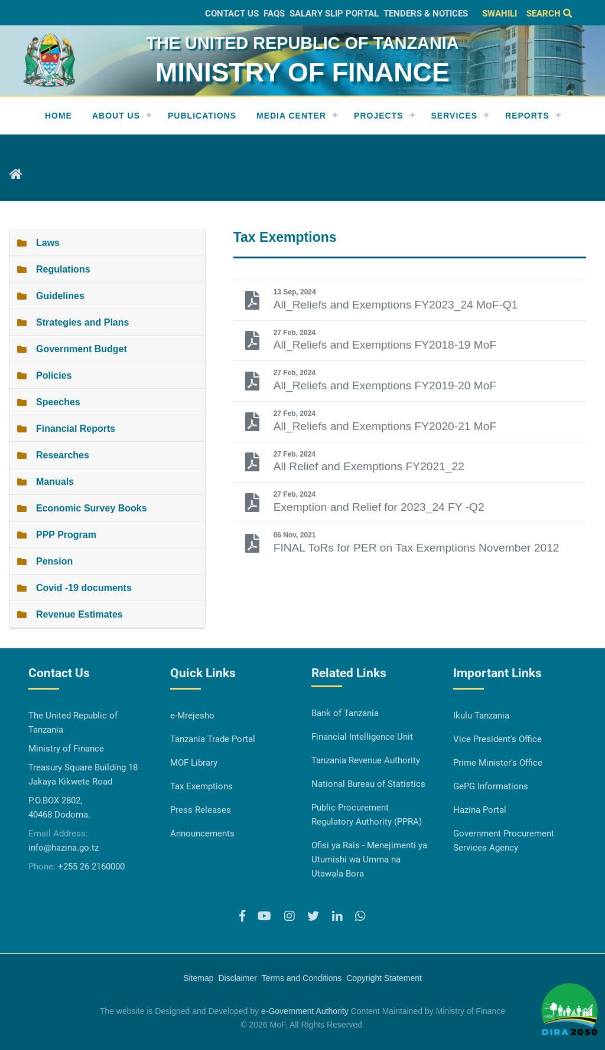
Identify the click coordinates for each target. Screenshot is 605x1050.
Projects (378, 115)
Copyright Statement (384, 978)
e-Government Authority (305, 1011)
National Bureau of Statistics (368, 784)
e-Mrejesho (192, 715)
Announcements (202, 833)
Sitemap (198, 978)
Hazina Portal (479, 810)
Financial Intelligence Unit (362, 736)
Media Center (291, 115)
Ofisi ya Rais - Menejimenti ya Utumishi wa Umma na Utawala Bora (369, 859)
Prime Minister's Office (497, 762)
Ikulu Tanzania (481, 715)
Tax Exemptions (201, 786)
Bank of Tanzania (345, 713)
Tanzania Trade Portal (212, 739)
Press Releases (200, 810)
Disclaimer (237, 978)
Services (454, 115)
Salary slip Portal (334, 13)
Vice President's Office (497, 739)
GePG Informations (490, 786)
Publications (202, 115)
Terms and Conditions (301, 978)
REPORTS (527, 115)
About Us (116, 115)
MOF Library (193, 762)
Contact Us (232, 13)
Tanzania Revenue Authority (365, 760)
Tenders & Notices (425, 13)
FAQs (274, 13)
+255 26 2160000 (91, 866)
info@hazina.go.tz (63, 847)
